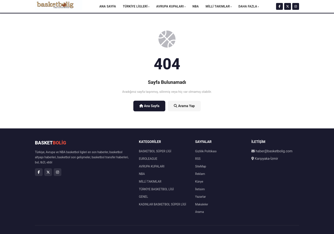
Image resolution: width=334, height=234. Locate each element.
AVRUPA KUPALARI (170, 6)
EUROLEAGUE (148, 158)
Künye (199, 181)
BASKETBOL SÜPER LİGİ (155, 151)
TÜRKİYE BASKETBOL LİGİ (156, 189)
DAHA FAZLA (248, 6)
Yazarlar (200, 196)
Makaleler (201, 204)
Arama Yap (184, 106)
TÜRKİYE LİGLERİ (135, 6)
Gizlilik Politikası (206, 151)
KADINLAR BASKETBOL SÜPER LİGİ (162, 204)
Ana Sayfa (107, 6)
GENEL (143, 196)
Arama (199, 212)
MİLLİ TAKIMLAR (218, 6)
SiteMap (200, 166)
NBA (196, 6)
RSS (197, 158)
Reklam (200, 174)
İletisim (200, 189)
